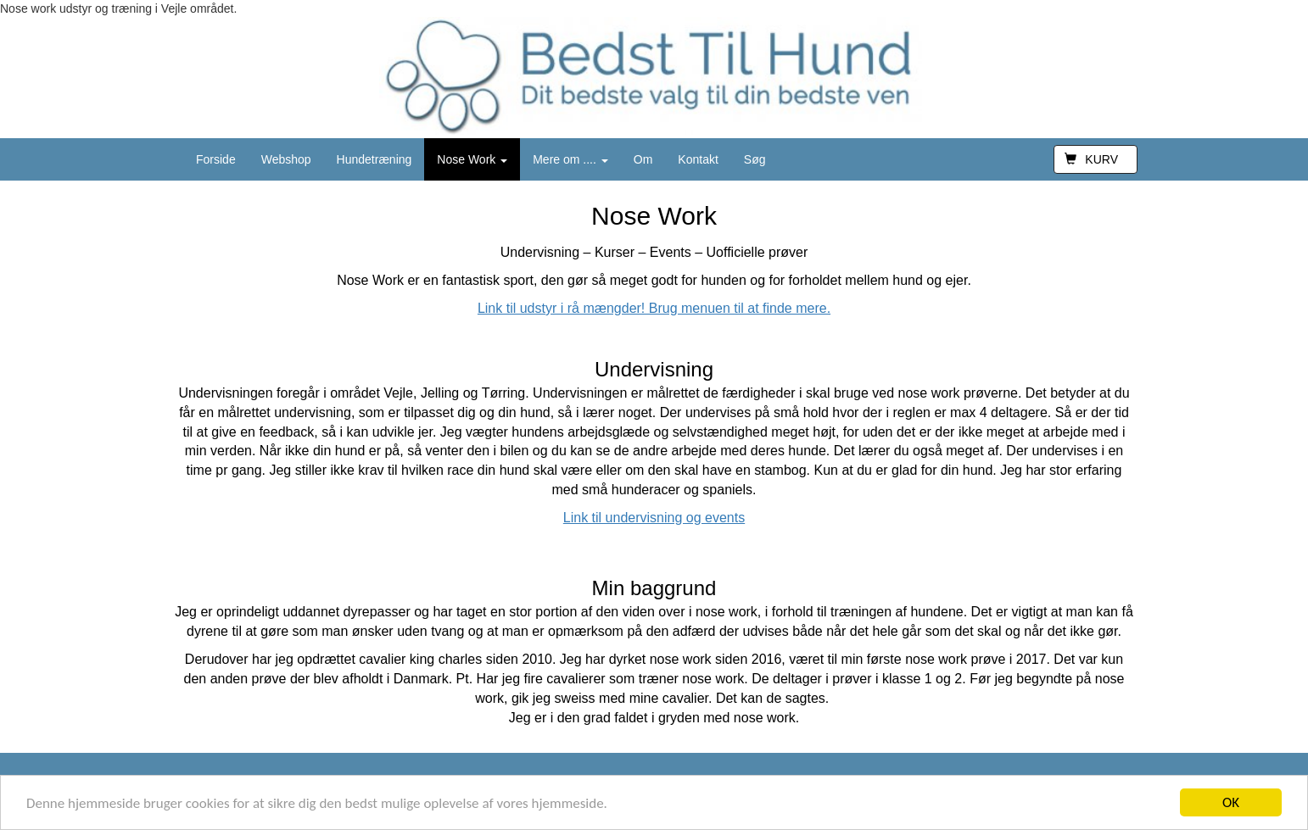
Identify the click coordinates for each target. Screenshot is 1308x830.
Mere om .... (570, 159)
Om (643, 159)
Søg (755, 159)
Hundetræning (374, 159)
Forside (216, 159)
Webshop (286, 159)
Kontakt (698, 159)
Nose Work (472, 159)
